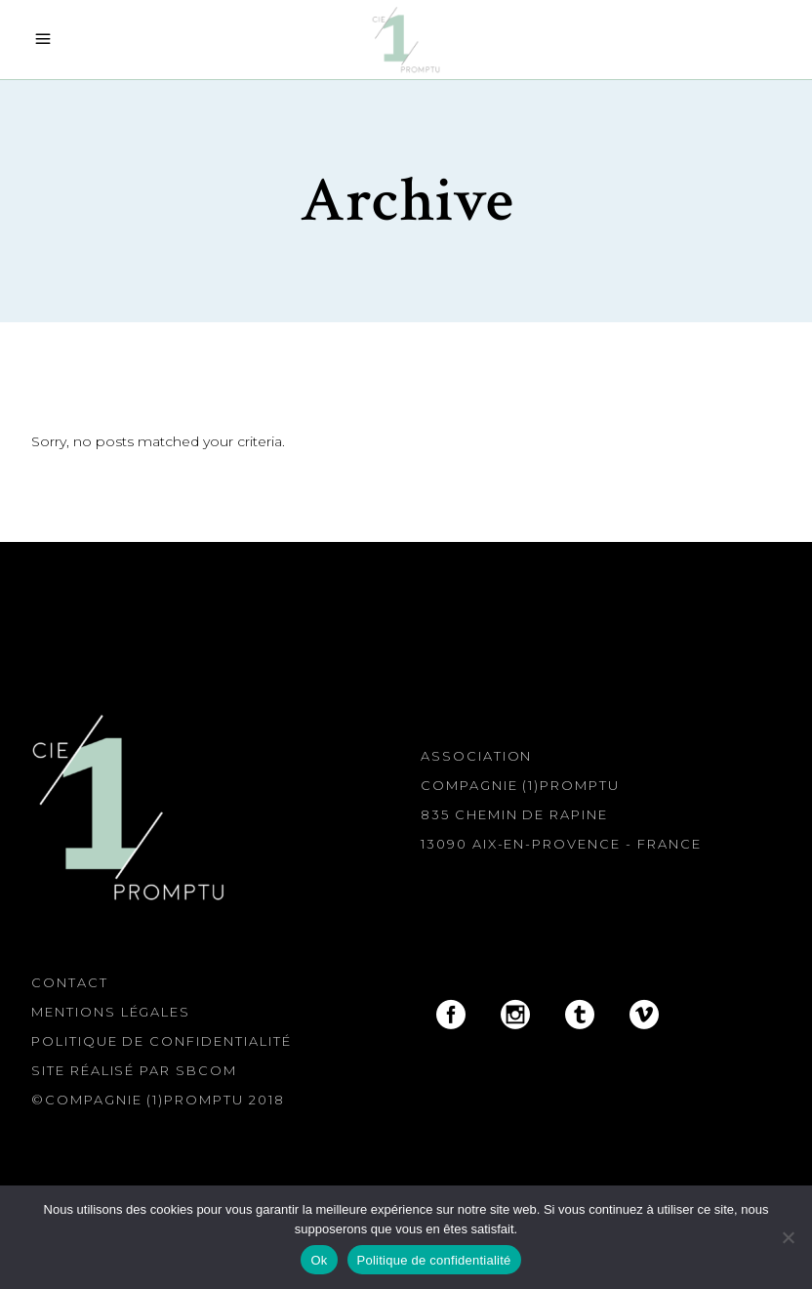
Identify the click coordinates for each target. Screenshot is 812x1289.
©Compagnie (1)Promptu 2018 (158, 1099)
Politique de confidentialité (161, 1041)
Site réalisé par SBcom (134, 1070)
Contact (69, 982)
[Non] (787, 1237)
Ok (318, 1260)
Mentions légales (110, 1011)
